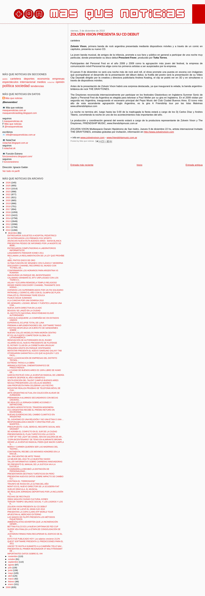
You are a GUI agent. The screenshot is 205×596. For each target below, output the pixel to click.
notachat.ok (10, 148)
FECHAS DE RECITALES (18, 497)
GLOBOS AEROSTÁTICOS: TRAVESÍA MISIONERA (30, 407)
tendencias (37, 86)
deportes (29, 78)
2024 (8, 188)
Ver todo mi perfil (11, 171)
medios (41, 81)
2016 (8, 212)
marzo (11, 579)
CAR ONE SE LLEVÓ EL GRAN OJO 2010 (26, 509)
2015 (8, 215)
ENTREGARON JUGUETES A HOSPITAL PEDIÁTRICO (31, 236)
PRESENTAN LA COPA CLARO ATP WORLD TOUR (30, 512)
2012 (8, 224)
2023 (8, 191)
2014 (8, 218)
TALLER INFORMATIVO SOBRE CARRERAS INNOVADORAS (34, 462)
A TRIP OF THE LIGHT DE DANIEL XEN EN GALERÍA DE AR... (35, 437)
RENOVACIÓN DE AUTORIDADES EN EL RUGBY (29, 340)
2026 (8, 182)
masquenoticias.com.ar (14, 110)
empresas (58, 78)
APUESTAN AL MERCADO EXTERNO (24, 514)
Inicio (139, 165)
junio (10, 570)
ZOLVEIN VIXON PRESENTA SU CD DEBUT (27, 507)
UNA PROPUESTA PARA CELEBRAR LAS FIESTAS (30, 385)
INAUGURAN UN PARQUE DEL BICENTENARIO (29, 275)
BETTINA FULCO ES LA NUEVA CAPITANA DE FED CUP (32, 527)
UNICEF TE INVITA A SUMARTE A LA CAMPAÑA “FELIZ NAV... (35, 546)
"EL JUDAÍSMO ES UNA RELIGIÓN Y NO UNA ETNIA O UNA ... (35, 419)
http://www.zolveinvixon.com (159, 132)
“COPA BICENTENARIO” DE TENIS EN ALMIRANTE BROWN (34, 440)
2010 (8, 230)
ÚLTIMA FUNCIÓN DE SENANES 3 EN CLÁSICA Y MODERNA (35, 263)
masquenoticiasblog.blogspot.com (19, 113)
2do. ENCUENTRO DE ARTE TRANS (23, 456)
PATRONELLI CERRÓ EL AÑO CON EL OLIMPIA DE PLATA (33, 293)
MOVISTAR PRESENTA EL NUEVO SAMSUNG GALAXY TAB (34, 351)
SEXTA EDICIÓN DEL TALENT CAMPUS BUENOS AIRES (32, 380)
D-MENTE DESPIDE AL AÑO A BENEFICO (26, 378)
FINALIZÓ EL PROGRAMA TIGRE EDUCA (26, 295)
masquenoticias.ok (13, 121)
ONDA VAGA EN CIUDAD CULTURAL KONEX (27, 499)
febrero (11, 581)
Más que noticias (13, 98)
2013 (8, 221)
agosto (11, 565)
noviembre (13, 556)
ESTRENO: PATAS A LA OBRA (20, 363)
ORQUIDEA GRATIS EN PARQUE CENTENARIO (29, 348)
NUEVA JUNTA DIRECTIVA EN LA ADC (24, 308)
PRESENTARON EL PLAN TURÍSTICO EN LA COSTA (31, 434)
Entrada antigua (194, 165)
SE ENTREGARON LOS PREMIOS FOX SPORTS (29, 238)
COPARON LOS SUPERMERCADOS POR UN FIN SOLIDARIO (35, 290)
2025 (8, 185)
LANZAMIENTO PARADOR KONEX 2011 (25, 253)
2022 (8, 194)
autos (4, 79)
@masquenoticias (14, 126)
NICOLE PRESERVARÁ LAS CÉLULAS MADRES (29, 383)
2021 (8, 197)
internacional (27, 81)
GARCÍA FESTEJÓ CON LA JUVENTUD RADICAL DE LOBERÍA (35, 375)
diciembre (13, 233)
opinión (60, 81)
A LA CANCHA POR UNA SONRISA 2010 (25, 300)
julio (10, 567)
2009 (8, 587)
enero (11, 584)
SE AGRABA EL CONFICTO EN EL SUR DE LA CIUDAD (32, 432)
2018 (8, 206)
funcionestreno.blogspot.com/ (17, 156)
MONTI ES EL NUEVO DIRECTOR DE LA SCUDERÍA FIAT (33, 486)
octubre (12, 559)
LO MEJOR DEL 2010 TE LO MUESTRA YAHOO (28, 459)
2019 (8, 203)
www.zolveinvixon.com (92, 137)
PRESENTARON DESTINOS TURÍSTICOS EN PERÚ (30, 474)
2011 (8, 227)
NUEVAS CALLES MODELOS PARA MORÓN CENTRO (31, 333)
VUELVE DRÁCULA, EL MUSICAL (22, 489)
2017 (8, 209)
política (8, 86)
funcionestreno (11, 161)
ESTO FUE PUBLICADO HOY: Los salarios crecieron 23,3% (33, 539)
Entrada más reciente (81, 165)
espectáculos (10, 81)
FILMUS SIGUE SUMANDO (19, 298)
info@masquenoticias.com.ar (20, 134)
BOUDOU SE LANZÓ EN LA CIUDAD (23, 311)
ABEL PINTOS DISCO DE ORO (21, 260)
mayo (11, 573)
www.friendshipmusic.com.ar (122, 137)
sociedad (22, 86)
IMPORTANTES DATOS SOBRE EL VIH (25, 554)
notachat (50, 82)
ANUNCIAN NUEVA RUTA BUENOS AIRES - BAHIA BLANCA (34, 241)
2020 (8, 200)
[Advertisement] (122, 154)
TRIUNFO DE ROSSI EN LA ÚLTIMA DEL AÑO (28, 484)
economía (43, 78)
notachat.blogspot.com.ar (15, 143)
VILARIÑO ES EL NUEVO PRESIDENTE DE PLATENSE (32, 343)
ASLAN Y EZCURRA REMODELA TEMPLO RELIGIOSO (32, 283)
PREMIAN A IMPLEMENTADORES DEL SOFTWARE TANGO (34, 325)
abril (10, 576)
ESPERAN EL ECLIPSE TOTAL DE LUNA (25, 323)
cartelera (15, 78)
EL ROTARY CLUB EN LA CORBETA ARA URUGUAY (30, 345)
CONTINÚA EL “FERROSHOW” (21, 481)
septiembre (13, 562)
